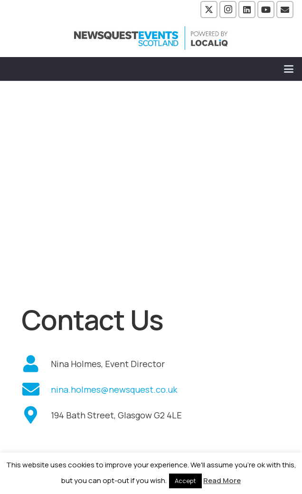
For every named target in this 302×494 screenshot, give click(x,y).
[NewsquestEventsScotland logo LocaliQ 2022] (151, 38)
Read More (222, 480)
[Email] (284, 9)
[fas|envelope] (36, 389)
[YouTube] (265, 9)
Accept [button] (185, 480)
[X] (208, 9)
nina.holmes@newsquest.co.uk (114, 389)
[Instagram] (227, 9)
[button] (289, 69)
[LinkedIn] (246, 9)
